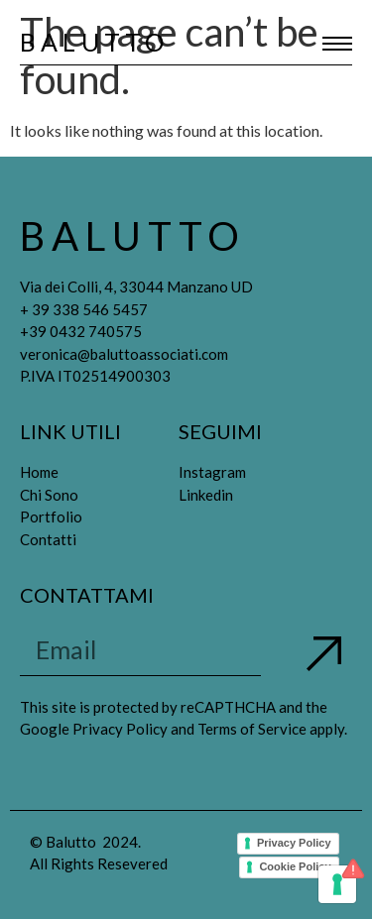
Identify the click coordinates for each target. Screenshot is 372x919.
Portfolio (51, 516)
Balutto (94, 42)
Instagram (212, 472)
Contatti (48, 539)
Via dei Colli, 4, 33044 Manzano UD (136, 286)
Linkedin (206, 495)
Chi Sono (49, 495)
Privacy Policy (294, 843)
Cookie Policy (294, 866)
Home (39, 472)
